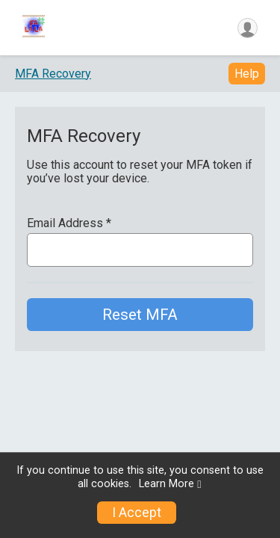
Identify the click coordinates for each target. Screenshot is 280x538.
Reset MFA (140, 315)
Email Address (69, 223)
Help (246, 74)
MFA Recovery (53, 74)
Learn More (166, 483)
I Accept (136, 512)
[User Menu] (247, 28)
